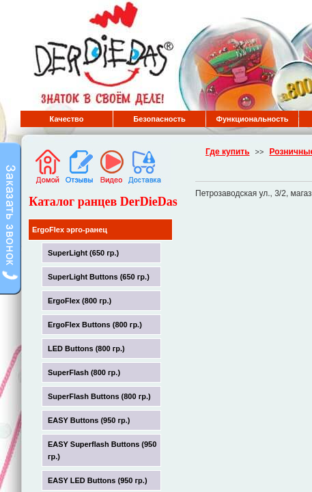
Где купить (227, 151)
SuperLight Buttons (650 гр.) (99, 277)
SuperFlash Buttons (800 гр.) (99, 396)
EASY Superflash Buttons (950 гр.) (102, 450)
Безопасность (159, 119)
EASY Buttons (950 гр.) (89, 420)
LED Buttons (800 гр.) (86, 348)
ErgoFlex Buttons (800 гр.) (95, 324)
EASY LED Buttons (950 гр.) (97, 480)
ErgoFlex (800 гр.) (79, 301)
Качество (67, 119)
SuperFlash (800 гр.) (84, 372)
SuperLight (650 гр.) (83, 253)
